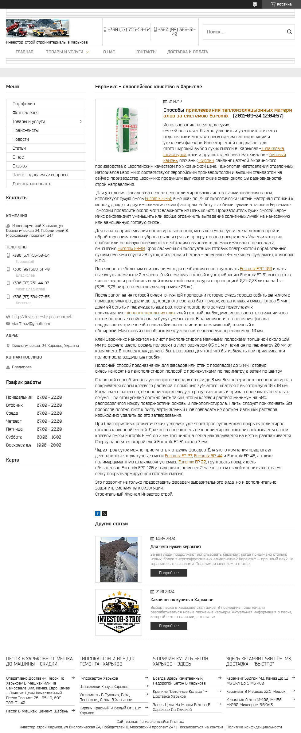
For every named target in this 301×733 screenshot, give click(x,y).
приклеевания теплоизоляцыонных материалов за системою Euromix (227, 113)
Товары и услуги (64, 51)
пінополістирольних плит (150, 312)
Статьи (19, 148)
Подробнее (169, 572)
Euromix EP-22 (192, 461)
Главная (24, 51)
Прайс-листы (26, 130)
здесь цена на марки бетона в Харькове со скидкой (181, 707)
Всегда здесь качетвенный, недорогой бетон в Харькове (179, 680)
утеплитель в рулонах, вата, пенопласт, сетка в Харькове (106, 697)
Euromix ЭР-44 (208, 455)
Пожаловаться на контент (200, 727)
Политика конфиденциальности (254, 727)
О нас (109, 51)
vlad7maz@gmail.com (31, 323)
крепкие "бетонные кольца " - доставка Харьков (180, 694)
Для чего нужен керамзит (175, 546)
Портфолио (24, 103)
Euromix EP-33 (178, 455)
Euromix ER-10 (131, 248)
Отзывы (20, 165)
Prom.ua (177, 721)
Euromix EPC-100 (256, 268)
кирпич (206, 160)
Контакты (146, 51)
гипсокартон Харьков (99, 678)
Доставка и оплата (187, 51)
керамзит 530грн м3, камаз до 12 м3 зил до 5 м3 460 (257, 680)
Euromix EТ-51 (158, 198)
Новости (21, 139)
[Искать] (289, 32)
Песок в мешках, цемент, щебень (37, 711)
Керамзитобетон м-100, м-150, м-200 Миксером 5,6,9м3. (254, 702)
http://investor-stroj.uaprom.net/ (43, 316)
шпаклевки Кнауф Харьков (104, 686)
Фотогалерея (25, 112)
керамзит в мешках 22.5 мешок (255, 691)
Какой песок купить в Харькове (181, 599)
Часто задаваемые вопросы (40, 174)
